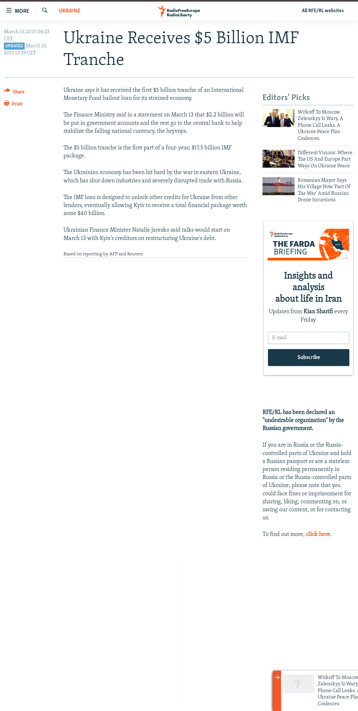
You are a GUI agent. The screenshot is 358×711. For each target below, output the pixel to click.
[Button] (14, 93)
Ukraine (69, 11)
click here (318, 534)
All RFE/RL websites (323, 10)
